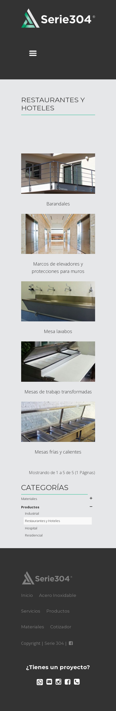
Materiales (29, 498)
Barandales (58, 204)
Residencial (34, 535)
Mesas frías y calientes (58, 452)
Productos (30, 507)
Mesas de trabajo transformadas (58, 392)
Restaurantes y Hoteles (42, 520)
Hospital (31, 528)
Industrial (32, 513)
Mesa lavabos (58, 331)
